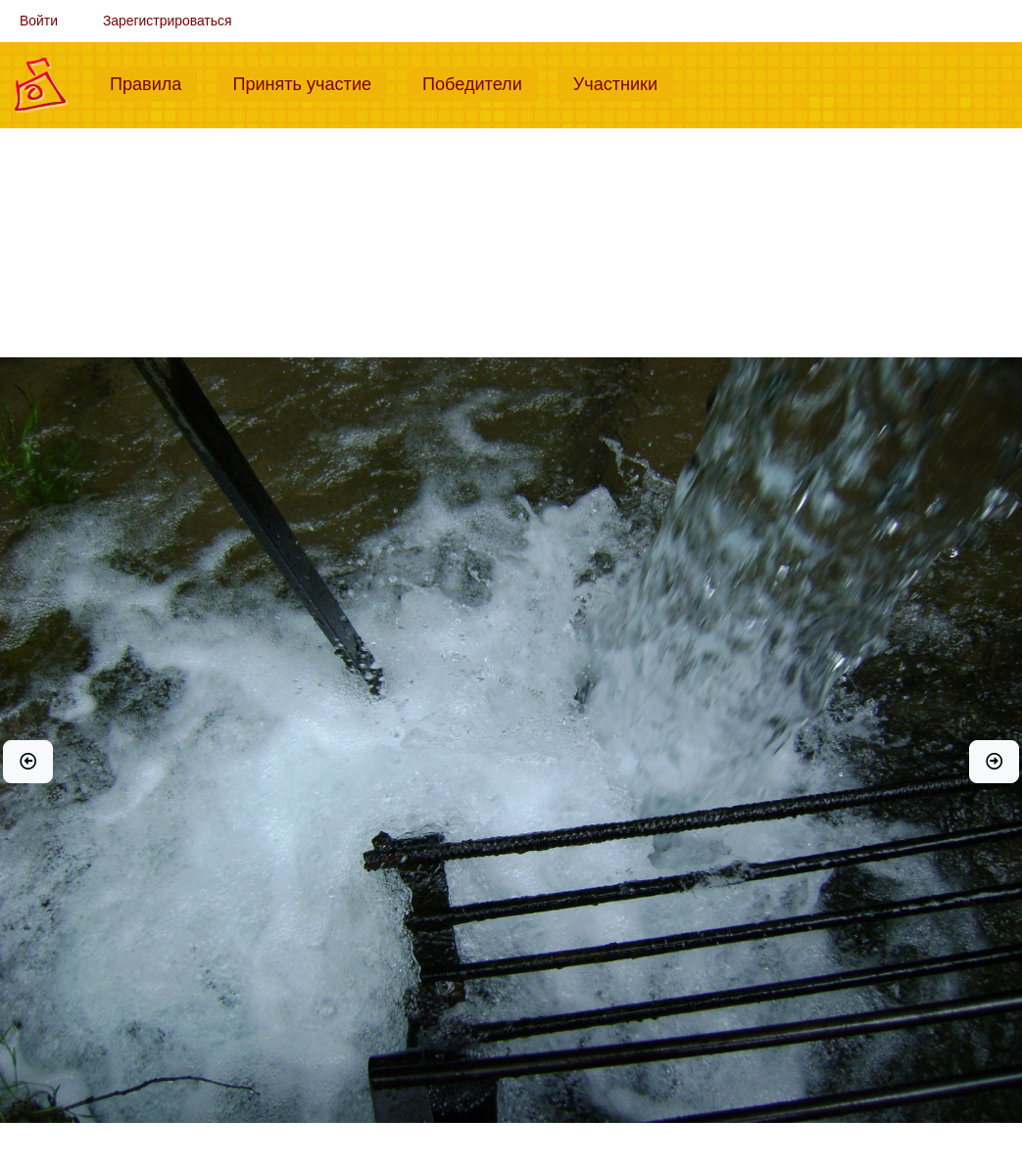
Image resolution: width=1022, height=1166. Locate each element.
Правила (153, 82)
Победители (480, 82)
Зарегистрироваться (167, 20)
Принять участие (309, 82)
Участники (623, 82)
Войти (39, 20)
